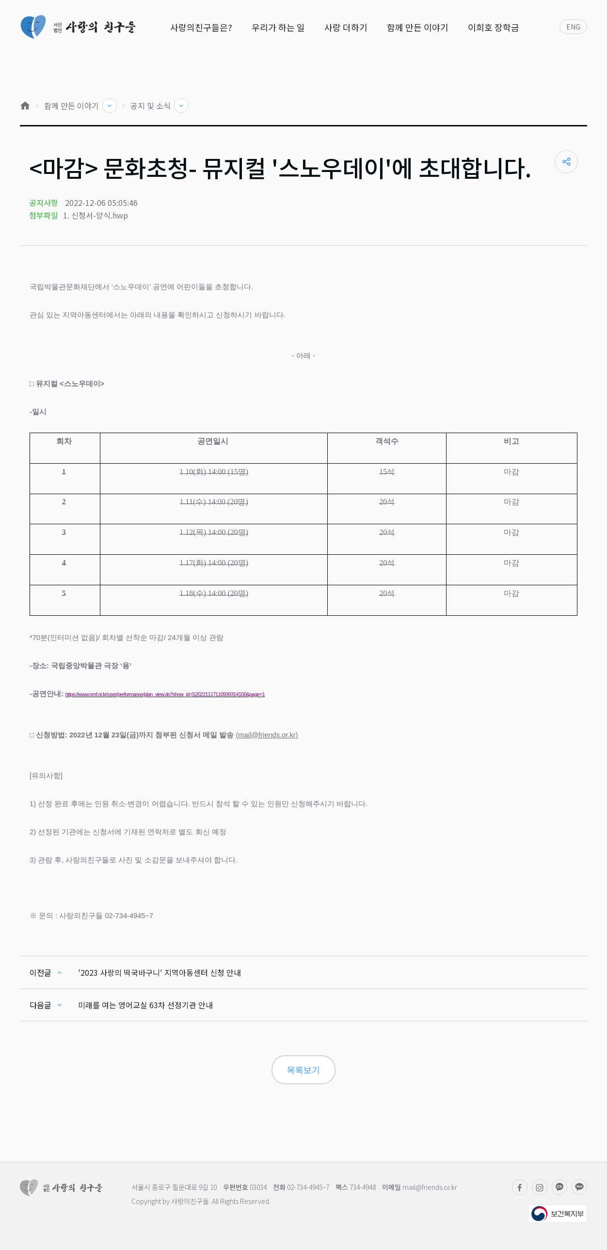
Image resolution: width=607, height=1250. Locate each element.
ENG (573, 26)
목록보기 (303, 1069)
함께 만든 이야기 (417, 27)
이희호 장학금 (493, 27)
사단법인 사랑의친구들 (78, 27)
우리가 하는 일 (278, 27)
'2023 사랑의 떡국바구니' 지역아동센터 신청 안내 (159, 972)
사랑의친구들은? (201, 27)
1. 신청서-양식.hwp (95, 215)
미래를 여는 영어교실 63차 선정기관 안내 (145, 1005)
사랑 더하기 (345, 27)
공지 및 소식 (151, 105)
